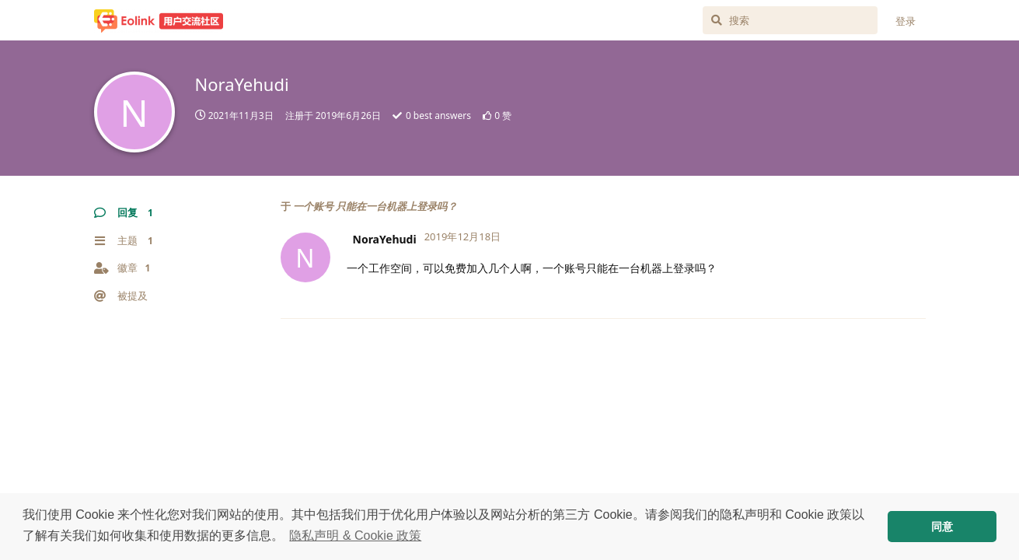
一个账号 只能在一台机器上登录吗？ (375, 206)
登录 (905, 21)
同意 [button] (942, 526)
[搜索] (790, 20)
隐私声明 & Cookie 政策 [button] (355, 535)
